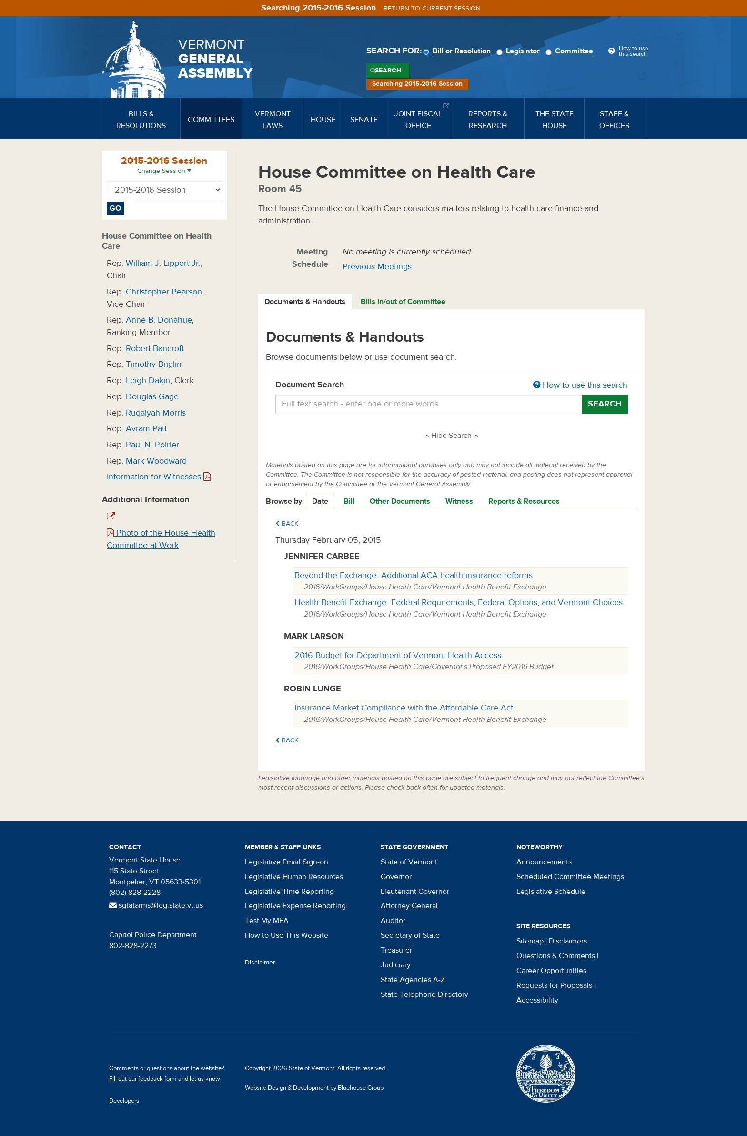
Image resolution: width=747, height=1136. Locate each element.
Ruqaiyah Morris (156, 412)
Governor (396, 877)
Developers (124, 1101)
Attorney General (409, 906)
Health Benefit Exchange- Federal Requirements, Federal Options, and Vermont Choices (458, 602)
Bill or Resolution (458, 51)
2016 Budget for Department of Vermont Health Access (397, 655)
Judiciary (396, 965)
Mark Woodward (156, 461)
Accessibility (537, 1000)
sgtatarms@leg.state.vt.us (156, 905)
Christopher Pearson (164, 291)
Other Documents (400, 501)
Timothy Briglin (154, 364)
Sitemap (530, 941)
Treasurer (396, 950)
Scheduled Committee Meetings (570, 877)
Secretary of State (410, 935)
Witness (459, 501)
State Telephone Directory (424, 994)
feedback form (157, 1079)
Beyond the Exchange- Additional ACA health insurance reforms (413, 575)
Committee (570, 51)
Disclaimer (260, 962)
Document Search (451, 385)
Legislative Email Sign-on (286, 862)
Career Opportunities (551, 970)
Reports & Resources (524, 501)
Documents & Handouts (304, 301)
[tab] (305, 302)
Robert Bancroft (155, 348)
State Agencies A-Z (413, 979)
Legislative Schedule (550, 891)
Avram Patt (146, 428)
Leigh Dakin (148, 380)
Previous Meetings (377, 266)
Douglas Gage (152, 396)
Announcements (544, 862)
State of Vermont (409, 862)
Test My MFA (267, 920)
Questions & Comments (555, 956)
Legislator (519, 51)
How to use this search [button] (580, 385)
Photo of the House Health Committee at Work (161, 539)
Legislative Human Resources (294, 877)
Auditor (393, 920)
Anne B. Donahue (159, 319)
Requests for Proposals (554, 985)
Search (388, 70)
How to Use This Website (286, 935)
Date (320, 501)
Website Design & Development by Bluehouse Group (314, 1088)
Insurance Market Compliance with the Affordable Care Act (403, 707)
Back (286, 523)
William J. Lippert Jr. (163, 263)
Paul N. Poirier (152, 444)
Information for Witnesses (159, 476)
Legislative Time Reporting (289, 891)
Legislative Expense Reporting (295, 906)
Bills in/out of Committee (403, 301)
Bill (348, 501)
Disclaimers (568, 941)
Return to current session (432, 8)
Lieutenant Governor (415, 891)
